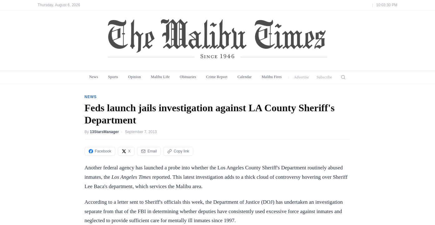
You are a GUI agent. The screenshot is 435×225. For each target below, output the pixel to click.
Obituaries (188, 77)
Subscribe (324, 77)
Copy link (178, 151)
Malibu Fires (272, 77)
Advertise (301, 77)
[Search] (343, 77)
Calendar (244, 77)
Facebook (100, 151)
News (93, 77)
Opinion (134, 77)
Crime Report (217, 77)
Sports (113, 77)
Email (149, 151)
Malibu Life (160, 77)
